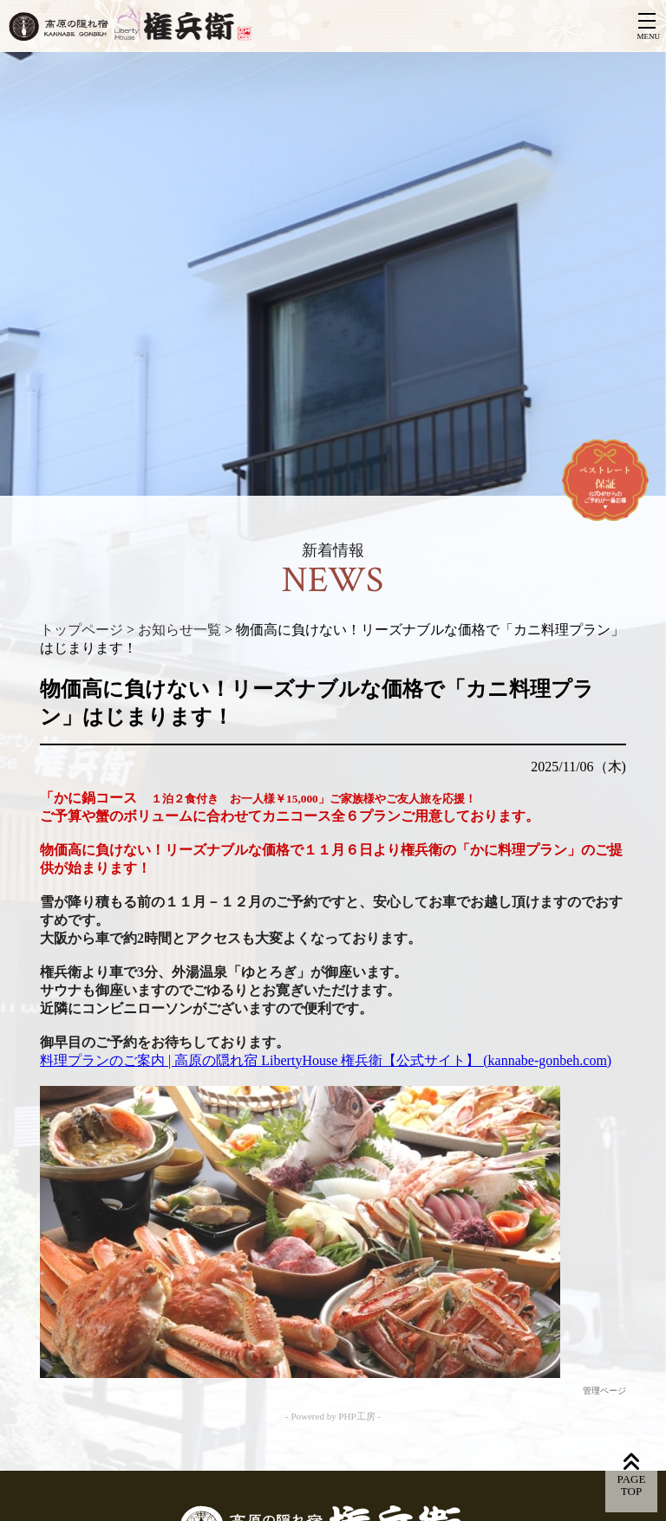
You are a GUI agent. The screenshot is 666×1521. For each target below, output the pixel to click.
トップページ (81, 629)
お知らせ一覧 (179, 629)
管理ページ (604, 1390)
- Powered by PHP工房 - (333, 1416)
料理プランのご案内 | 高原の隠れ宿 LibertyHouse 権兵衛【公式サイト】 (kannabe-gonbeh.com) (325, 1060)
